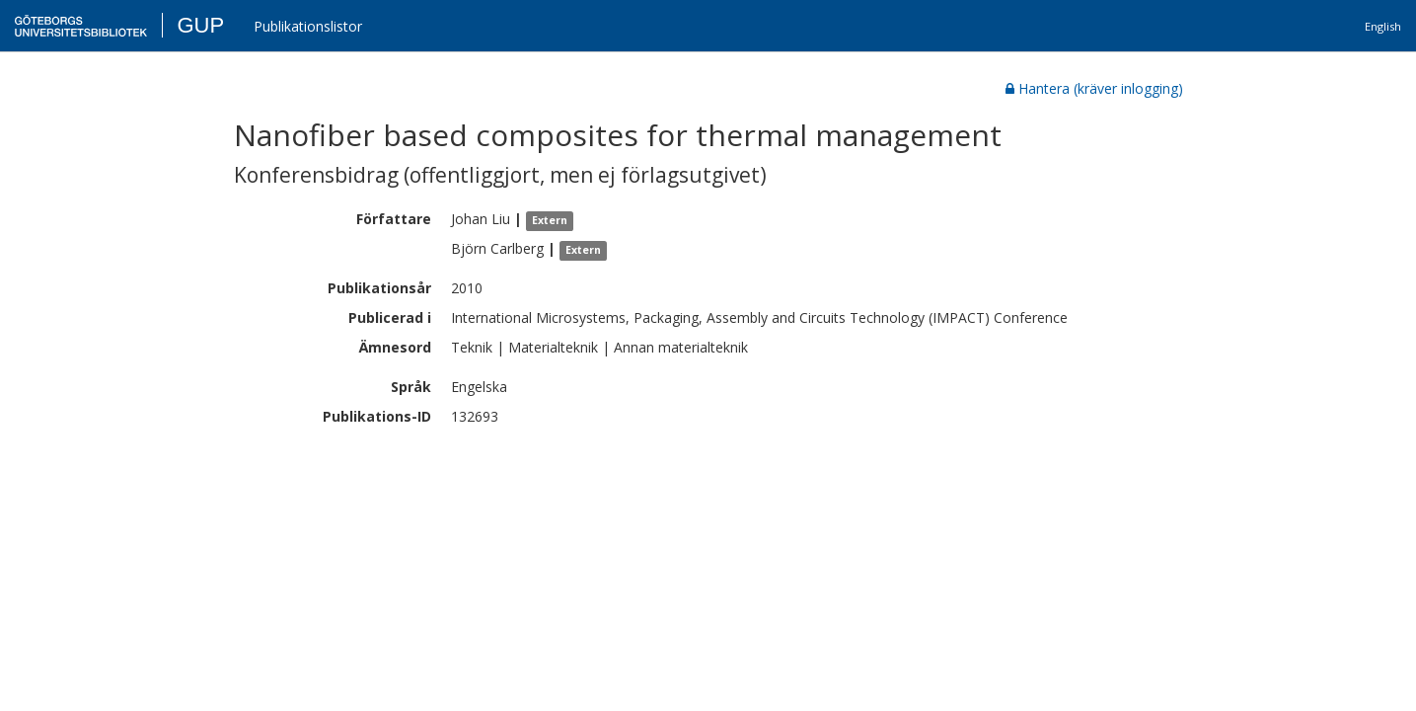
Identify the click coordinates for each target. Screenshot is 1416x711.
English (1383, 26)
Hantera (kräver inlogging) (1094, 88)
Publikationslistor (308, 26)
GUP (200, 25)
